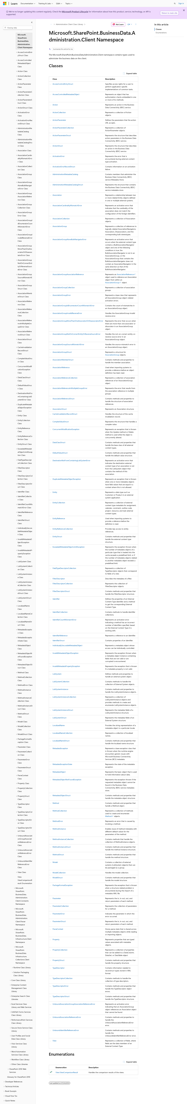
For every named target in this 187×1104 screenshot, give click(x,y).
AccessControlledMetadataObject (66, 94)
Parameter (57, 898)
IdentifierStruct (59, 640)
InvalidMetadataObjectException (65, 653)
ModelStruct (58, 877)
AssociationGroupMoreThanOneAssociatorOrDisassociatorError (78, 321)
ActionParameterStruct (62, 135)
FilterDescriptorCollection (63, 583)
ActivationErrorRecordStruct (64, 166)
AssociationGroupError (62, 295)
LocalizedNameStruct (61, 740)
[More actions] (136, 24)
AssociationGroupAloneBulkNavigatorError (69, 239)
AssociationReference (125, 274)
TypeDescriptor (59, 968)
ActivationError (59, 156)
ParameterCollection (61, 906)
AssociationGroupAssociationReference (68, 274)
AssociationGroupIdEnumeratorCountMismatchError (73, 305)
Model (55, 862)
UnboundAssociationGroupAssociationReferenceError (74, 1004)
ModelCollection (59, 872)
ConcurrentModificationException (66, 429)
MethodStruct (58, 854)
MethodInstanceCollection (63, 839)
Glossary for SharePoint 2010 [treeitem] (18, 1077)
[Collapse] (32, 22)
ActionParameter (59, 120)
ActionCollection (59, 112)
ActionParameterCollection (63, 127)
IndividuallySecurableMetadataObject (67, 645)
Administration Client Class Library (69, 24)
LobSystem (57, 674)
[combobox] (17, 28)
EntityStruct (57, 536)
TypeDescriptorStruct (61, 996)
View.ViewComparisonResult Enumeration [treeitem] (25, 880)
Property (56, 939)
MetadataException (60, 748)
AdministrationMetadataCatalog (65, 174)
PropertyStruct (58, 960)
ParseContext (58, 929)
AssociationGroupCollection (64, 287)
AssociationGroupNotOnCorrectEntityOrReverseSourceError (76, 334)
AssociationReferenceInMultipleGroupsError (70, 388)
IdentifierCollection (60, 612)
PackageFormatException (63, 885)
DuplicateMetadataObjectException (67, 479)
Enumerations (161, 32)
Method (56, 803)
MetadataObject (59, 772)
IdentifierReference (60, 635)
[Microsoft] (4, 3)
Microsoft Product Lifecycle (75, 11)
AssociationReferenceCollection (65, 378)
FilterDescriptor (59, 578)
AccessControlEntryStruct (63, 84)
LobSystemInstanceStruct (63, 710)
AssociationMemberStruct (63, 359)
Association (57, 195)
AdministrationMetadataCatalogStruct (68, 184)
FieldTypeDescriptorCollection (64, 568)
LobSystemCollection (61, 681)
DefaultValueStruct (60, 453)
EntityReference (59, 518)
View (54, 1040)
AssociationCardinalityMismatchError (67, 205)
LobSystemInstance (60, 689)
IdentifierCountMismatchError (64, 619)
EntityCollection (59, 502)
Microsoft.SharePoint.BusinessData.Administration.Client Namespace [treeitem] (25, 41)
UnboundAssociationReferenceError (67, 1017)
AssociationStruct (60, 409)
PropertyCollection (60, 950)
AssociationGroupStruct (62, 352)
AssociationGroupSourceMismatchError (68, 344)
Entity (55, 492)
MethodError (58, 821)
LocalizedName (59, 725)
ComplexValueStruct (61, 421)
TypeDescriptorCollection (62, 978)
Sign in (181, 3)
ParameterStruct (59, 921)
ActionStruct (58, 146)
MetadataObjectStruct (62, 795)
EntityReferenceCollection (63, 529)
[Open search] (174, 3)
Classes (159, 29)
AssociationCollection (61, 218)
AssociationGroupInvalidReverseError (67, 313)
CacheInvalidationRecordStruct (65, 414)
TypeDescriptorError (60, 986)
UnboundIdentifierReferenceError (66, 1030)
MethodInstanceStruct (62, 847)
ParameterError (59, 913)
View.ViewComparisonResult (67, 1072)
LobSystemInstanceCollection (64, 697)
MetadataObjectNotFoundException (67, 779)
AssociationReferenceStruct (63, 398)
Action (55, 104)
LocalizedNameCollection (62, 733)
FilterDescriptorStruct (61, 591)
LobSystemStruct (59, 717)
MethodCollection (60, 810)
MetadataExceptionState (62, 764)
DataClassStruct (59, 442)
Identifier (56, 599)
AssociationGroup (60, 226)
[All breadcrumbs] (51, 24)
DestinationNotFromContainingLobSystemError (71, 460)
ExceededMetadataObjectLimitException (69, 547)
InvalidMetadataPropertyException (66, 666)
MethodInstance (59, 829)
